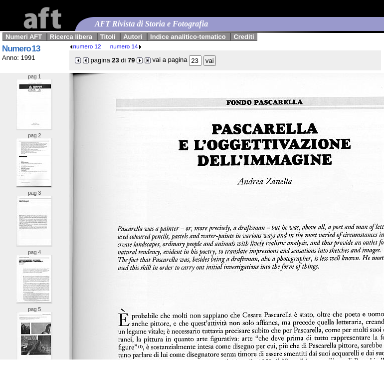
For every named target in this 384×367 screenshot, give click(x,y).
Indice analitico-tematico (188, 36)
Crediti (243, 36)
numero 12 (85, 46)
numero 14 (126, 46)
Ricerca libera (71, 36)
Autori (132, 36)
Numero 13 (21, 48)
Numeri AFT (23, 36)
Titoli (108, 36)
